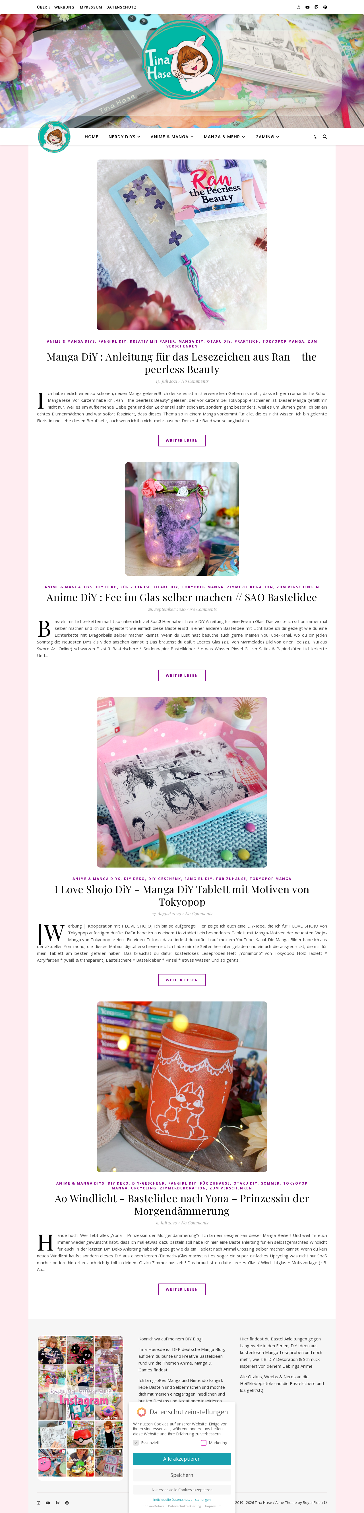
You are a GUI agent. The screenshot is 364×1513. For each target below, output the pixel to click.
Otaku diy (219, 341)
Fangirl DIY (112, 341)
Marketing (214, 1442)
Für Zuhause (136, 587)
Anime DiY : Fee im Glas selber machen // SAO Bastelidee (182, 597)
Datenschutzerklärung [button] (185, 1506)
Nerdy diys (122, 136)
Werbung (64, 7)
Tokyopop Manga (283, 341)
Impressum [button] (213, 1506)
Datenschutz (121, 7)
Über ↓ (43, 7)
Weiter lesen (182, 440)
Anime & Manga (170, 136)
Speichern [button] (182, 1474)
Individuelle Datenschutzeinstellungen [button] (182, 1499)
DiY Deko (106, 587)
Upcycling (143, 1188)
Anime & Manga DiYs (71, 341)
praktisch (247, 341)
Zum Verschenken (298, 587)
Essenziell (146, 1442)
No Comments (194, 381)
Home (91, 136)
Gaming (264, 136)
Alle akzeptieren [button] (182, 1458)
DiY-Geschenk (164, 878)
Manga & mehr (222, 136)
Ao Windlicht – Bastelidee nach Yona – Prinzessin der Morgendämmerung (182, 1204)
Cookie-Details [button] (153, 1506)
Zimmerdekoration (250, 587)
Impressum (90, 7)
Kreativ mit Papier (152, 341)
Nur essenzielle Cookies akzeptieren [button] (182, 1489)
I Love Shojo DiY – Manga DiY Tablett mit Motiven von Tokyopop (182, 895)
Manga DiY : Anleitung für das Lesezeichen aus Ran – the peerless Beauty (182, 362)
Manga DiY (191, 341)
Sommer (270, 1183)
